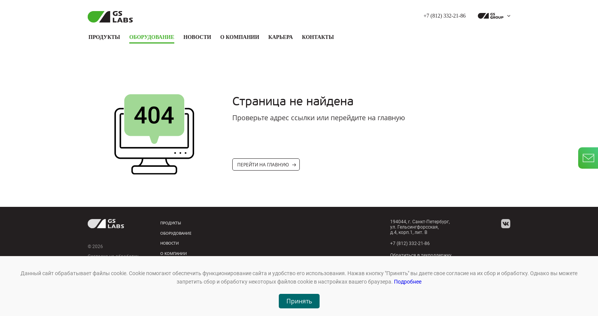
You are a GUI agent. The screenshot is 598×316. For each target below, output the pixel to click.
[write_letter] (588, 158)
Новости (197, 37)
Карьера (280, 37)
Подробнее (407, 282)
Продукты (104, 37)
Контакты (318, 37)
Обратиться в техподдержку (421, 255)
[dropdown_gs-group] (492, 16)
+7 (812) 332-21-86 (444, 16)
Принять (299, 301)
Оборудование (151, 37)
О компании (239, 37)
